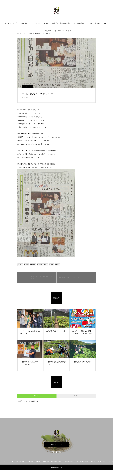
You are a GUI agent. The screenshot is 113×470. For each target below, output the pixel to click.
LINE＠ (46, 23)
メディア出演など (79, 23)
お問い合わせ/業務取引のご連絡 (61, 23)
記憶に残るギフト (26, 23)
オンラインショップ (11, 23)
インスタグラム (46, 31)
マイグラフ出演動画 (94, 23)
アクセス (37, 23)
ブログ (106, 23)
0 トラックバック (76, 395)
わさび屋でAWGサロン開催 (63, 31)
